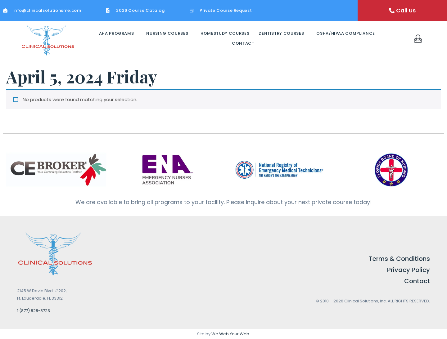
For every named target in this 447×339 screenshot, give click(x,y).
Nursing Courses (167, 33)
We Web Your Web (230, 334)
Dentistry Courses (281, 33)
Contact (243, 43)
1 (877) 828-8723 (33, 311)
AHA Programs (116, 33)
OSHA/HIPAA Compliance (345, 33)
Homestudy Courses (225, 33)
